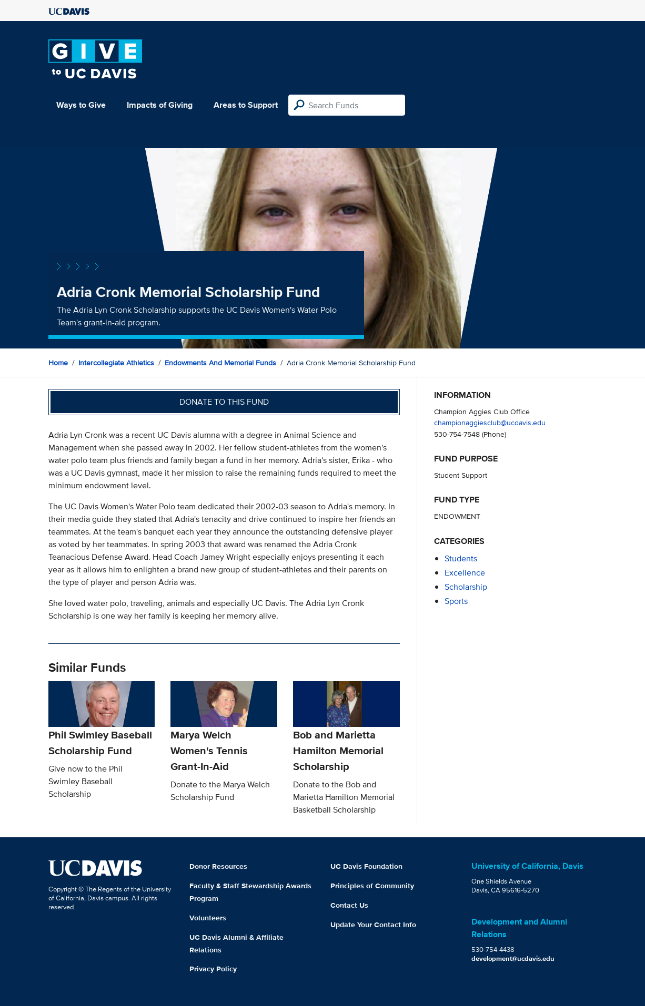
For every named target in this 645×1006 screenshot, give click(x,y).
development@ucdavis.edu (513, 958)
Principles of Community (372, 885)
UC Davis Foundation (366, 866)
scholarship (466, 587)
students (461, 558)
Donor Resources (218, 866)
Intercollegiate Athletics (116, 362)
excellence (465, 573)
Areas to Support (246, 105)
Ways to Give (81, 105)
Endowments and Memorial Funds (220, 362)
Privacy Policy (213, 968)
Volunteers (207, 917)
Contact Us (349, 905)
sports (456, 601)
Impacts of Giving (160, 105)
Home (58, 362)
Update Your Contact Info (373, 924)
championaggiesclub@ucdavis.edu (490, 422)
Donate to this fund (224, 402)
